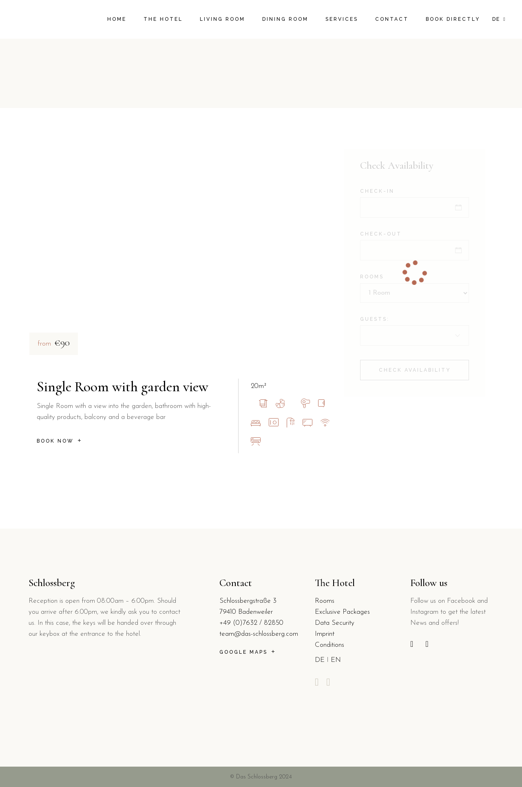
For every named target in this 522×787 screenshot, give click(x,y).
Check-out (381, 234)
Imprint (324, 633)
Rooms (324, 600)
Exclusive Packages (342, 611)
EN (336, 660)
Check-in (377, 191)
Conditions (329, 645)
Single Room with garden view (122, 386)
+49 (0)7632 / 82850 (251, 622)
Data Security (334, 622)
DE (320, 660)
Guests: (374, 319)
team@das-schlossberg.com (258, 633)
